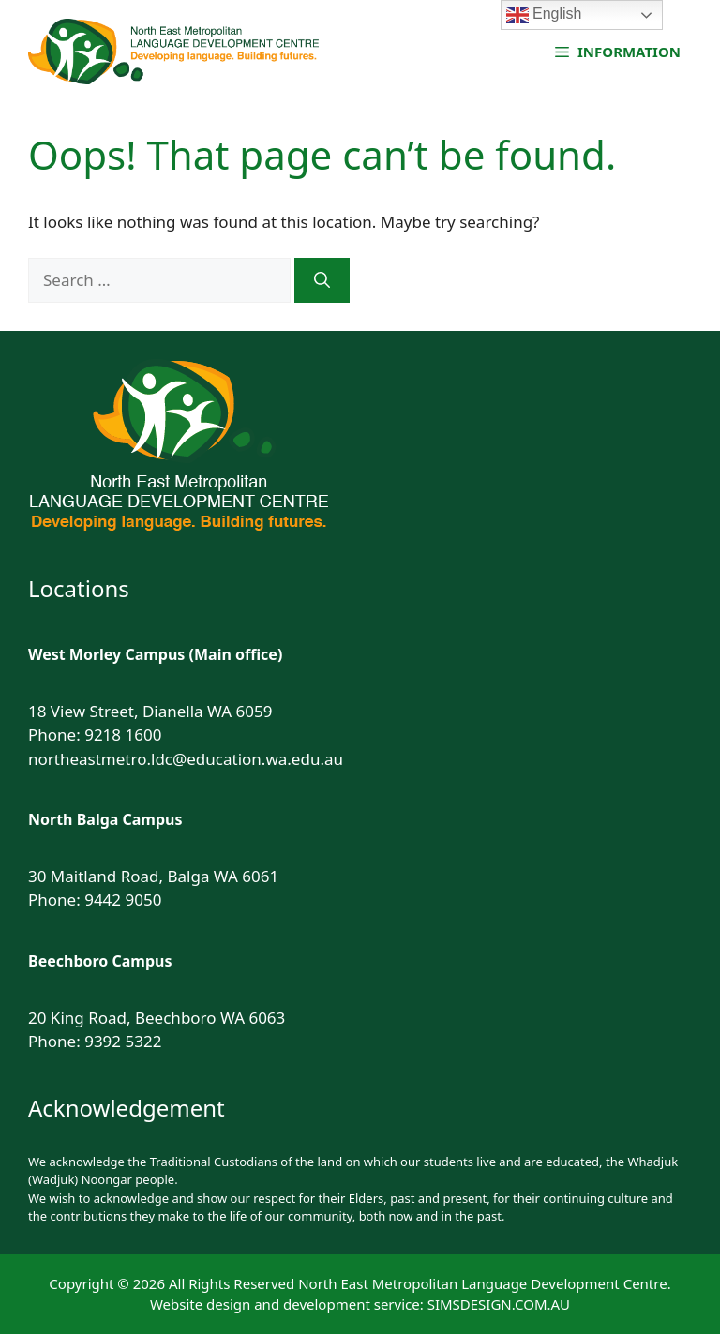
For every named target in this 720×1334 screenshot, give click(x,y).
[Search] (322, 280)
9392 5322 (122, 1041)
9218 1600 (122, 734)
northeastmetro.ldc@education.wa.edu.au (185, 759)
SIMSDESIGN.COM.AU (499, 1304)
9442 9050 (122, 899)
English (544, 15)
